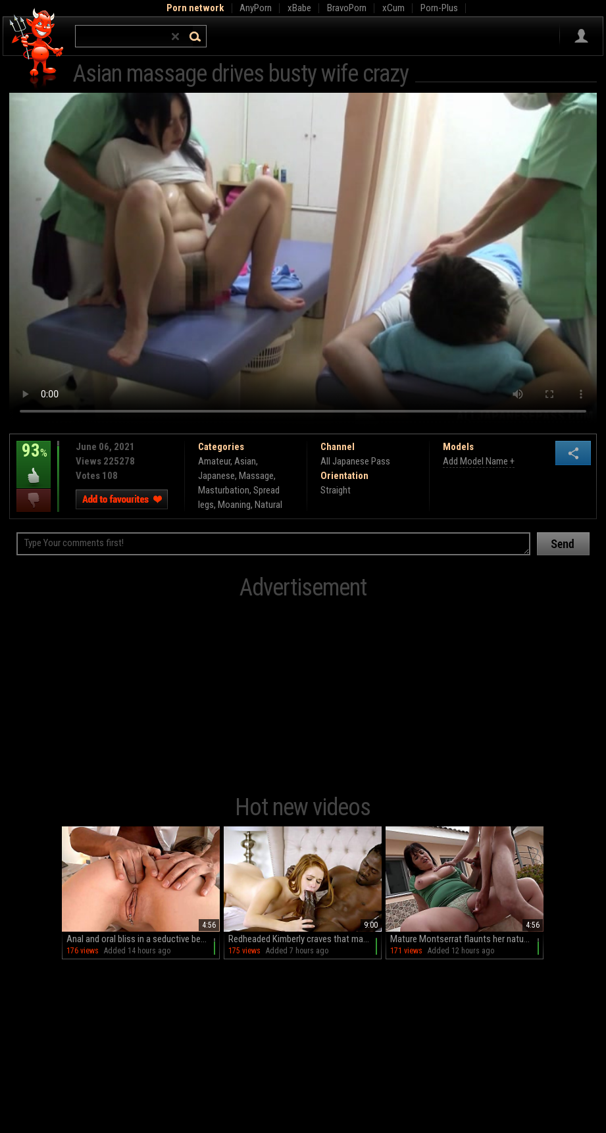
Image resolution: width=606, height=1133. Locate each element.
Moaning (234, 505)
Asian (245, 461)
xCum (393, 8)
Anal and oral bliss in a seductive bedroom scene (143, 939)
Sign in (581, 36)
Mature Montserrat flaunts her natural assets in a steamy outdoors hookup (466, 939)
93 (33, 460)
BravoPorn (346, 8)
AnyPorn (256, 8)
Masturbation (223, 490)
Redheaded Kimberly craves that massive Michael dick (305, 939)
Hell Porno (37, 49)
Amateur (214, 461)
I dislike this (33, 500)
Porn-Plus (439, 8)
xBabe (299, 8)
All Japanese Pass (355, 461)
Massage (256, 476)
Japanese (216, 476)
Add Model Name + (479, 461)
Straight (335, 490)
